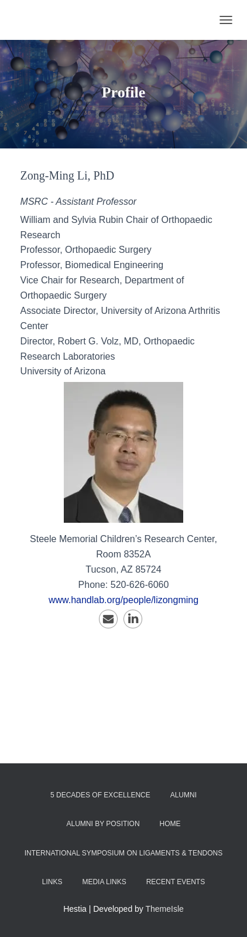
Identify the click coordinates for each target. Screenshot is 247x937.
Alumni (183, 795)
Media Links (104, 882)
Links (52, 882)
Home (170, 824)
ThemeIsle (165, 909)
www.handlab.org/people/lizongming (123, 600)
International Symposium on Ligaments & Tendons (124, 853)
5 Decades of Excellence (100, 795)
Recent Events (175, 882)
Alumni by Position (102, 824)
